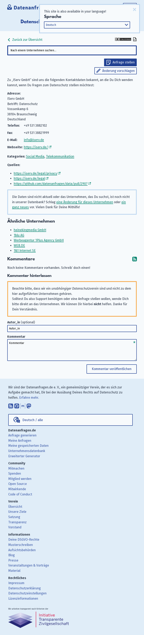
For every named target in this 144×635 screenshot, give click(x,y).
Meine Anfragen (19, 441)
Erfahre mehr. (29, 398)
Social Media (35, 156)
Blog (11, 555)
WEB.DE (19, 245)
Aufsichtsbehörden (22, 550)
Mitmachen (16, 468)
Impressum (16, 583)
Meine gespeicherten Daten (28, 446)
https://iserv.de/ (36, 147)
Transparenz (17, 522)
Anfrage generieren (22, 435)
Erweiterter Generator (24, 456)
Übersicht (15, 507)
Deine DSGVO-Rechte (23, 539)
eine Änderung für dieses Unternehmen (84, 202)
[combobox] (72, 50)
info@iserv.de (34, 140)
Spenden (14, 473)
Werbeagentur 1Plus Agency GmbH (39, 240)
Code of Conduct (20, 494)
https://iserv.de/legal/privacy (35, 173)
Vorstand (14, 527)
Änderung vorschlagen (118, 71)
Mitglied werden (19, 479)
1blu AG (19, 235)
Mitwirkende (17, 489)
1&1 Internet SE (25, 250)
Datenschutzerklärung (24, 588)
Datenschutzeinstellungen (27, 593)
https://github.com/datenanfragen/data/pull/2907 (51, 184)
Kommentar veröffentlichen (111, 369)
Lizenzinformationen (23, 598)
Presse (13, 560)
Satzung (14, 517)
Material (14, 571)
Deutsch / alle (32, 420)
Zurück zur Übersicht (24, 40)
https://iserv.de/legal (29, 178)
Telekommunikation (60, 156)
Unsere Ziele (17, 512)
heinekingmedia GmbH (30, 230)
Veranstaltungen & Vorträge (28, 565)
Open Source (17, 484)
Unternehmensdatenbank (26, 451)
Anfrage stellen (124, 62)
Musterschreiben (20, 545)
